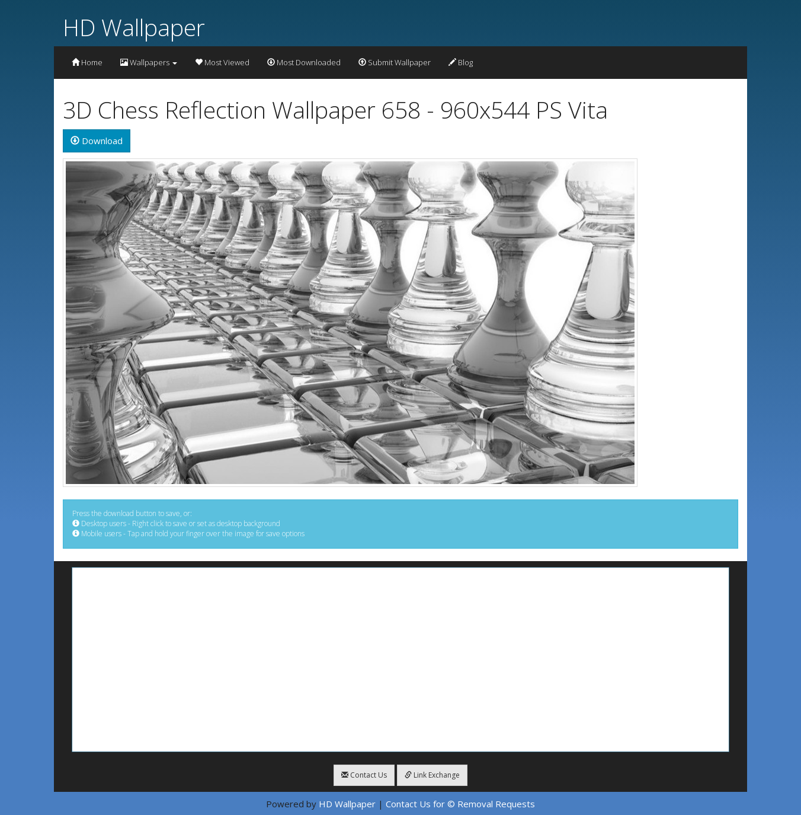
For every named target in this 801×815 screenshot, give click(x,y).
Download (97, 141)
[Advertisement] (400, 660)
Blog (460, 62)
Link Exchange (432, 775)
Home (87, 62)
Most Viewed (222, 62)
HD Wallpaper (134, 27)
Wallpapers (148, 62)
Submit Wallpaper (394, 62)
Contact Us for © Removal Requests (460, 804)
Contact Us (364, 775)
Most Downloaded (304, 62)
